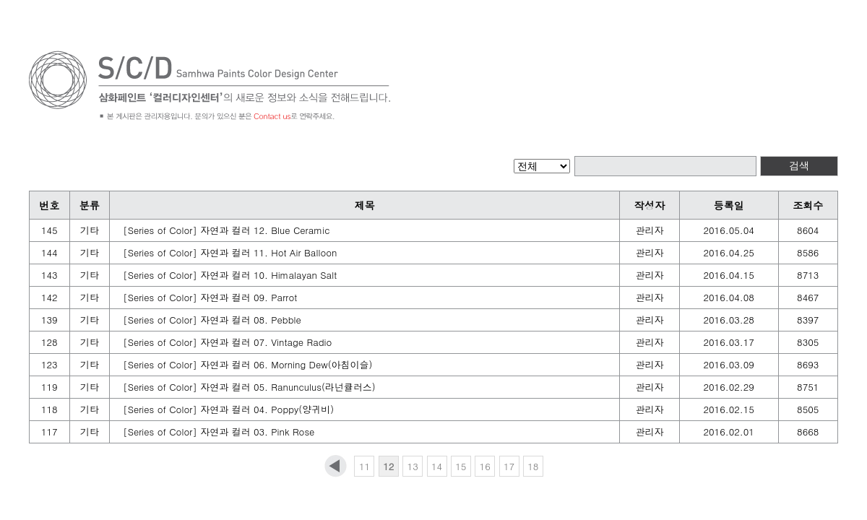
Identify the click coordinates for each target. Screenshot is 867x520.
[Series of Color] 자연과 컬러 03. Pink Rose (218, 431)
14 (436, 466)
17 (509, 466)
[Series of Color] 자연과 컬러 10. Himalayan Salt (230, 275)
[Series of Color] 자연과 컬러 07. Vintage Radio (227, 342)
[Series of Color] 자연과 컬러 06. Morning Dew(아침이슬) (247, 364)
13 (412, 466)
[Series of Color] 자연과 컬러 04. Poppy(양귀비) (228, 409)
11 (364, 466)
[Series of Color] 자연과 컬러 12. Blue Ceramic (226, 230)
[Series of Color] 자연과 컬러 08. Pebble (212, 319)
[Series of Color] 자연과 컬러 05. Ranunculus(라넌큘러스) (249, 387)
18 (532, 466)
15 (460, 466)
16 (485, 466)
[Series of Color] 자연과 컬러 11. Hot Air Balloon (230, 252)
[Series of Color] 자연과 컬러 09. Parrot (210, 297)
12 (388, 466)
